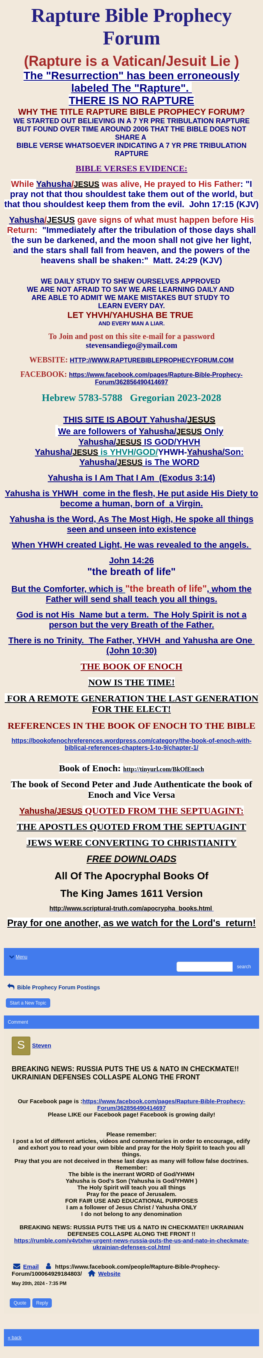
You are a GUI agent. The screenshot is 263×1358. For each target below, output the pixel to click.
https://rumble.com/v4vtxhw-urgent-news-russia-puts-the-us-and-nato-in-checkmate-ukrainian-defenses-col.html (131, 1243)
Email (31, 1266)
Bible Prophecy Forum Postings (53, 987)
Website (109, 1273)
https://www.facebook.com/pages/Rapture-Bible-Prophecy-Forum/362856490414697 (164, 1104)
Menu (17, 957)
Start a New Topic (28, 1003)
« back (14, 1337)
